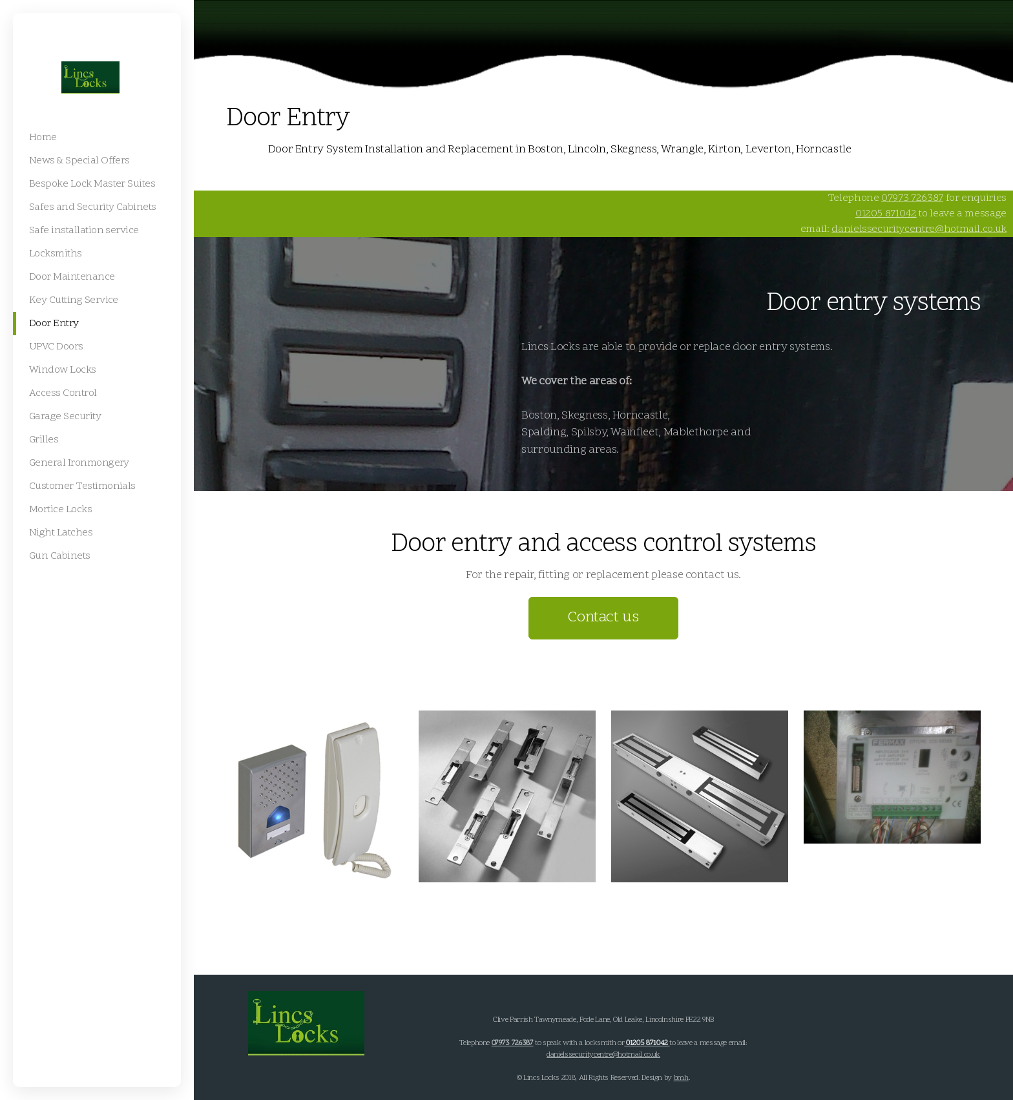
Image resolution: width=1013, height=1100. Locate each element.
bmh (681, 1078)
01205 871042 (886, 214)
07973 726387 (912, 198)
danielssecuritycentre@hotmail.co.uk (919, 229)
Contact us (603, 617)
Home (240, 150)
